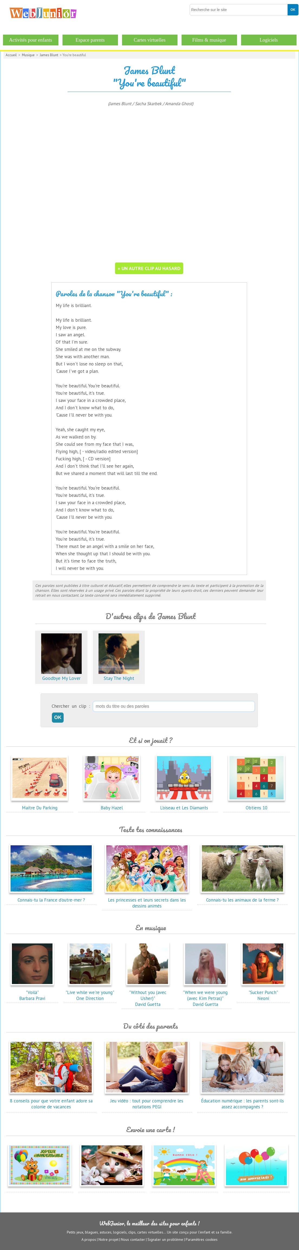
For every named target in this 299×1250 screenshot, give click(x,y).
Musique (28, 55)
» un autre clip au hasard (149, 268)
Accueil (11, 55)
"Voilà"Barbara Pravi (32, 992)
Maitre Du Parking (39, 805)
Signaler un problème (165, 1239)
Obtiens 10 (256, 805)
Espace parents (89, 40)
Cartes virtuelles (149, 40)
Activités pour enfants (30, 40)
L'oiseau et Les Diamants (184, 805)
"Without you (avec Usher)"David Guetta (147, 995)
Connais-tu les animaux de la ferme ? (242, 897)
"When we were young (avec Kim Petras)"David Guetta (205, 995)
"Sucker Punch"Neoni (263, 992)
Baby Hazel (111, 805)
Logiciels (269, 40)
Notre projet (108, 1239)
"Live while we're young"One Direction (89, 992)
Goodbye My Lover (61, 675)
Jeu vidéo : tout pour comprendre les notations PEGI (147, 1101)
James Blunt (49, 55)
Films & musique (209, 40)
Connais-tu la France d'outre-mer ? (51, 897)
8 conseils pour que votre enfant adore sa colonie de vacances (51, 1101)
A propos (88, 1239)
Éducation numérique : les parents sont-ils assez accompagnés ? (242, 1101)
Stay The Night (118, 675)
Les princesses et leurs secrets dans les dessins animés (147, 900)
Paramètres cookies (202, 1239)
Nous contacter (133, 1239)
